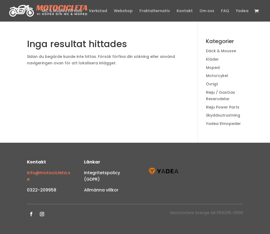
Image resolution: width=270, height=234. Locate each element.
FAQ (225, 11)
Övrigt (212, 84)
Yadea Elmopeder (223, 123)
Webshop (123, 11)
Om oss (206, 11)
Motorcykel (217, 75)
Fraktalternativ (154, 11)
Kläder (212, 59)
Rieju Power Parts (222, 107)
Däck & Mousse (221, 51)
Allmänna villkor (101, 190)
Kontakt (185, 11)
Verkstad (98, 11)
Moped (213, 67)
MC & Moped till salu (62, 11)
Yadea (242, 11)
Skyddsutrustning (223, 115)
